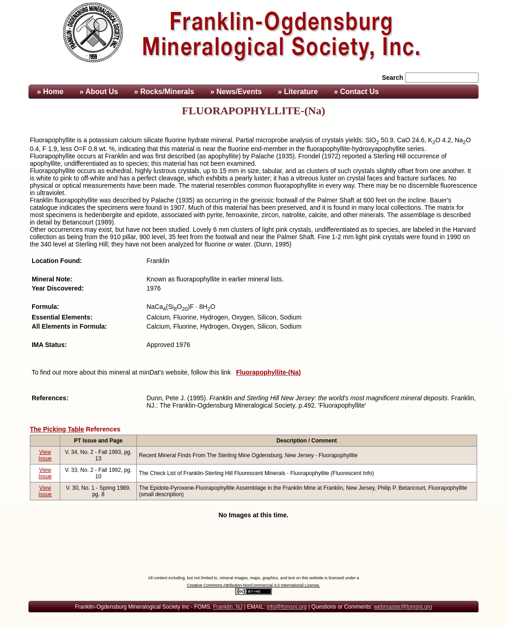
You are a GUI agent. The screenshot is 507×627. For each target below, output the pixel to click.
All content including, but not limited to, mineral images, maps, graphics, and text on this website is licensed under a (253, 578)
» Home (49, 91)
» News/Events (236, 91)
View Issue (45, 455)
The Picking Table (57, 429)
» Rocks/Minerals (164, 91)
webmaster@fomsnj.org (403, 607)
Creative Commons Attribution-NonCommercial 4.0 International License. (253, 585)
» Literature (298, 91)
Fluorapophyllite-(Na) (268, 372)
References (103, 429)
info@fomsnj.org (286, 607)
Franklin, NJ (227, 607)
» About (98, 91)
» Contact (356, 91)
